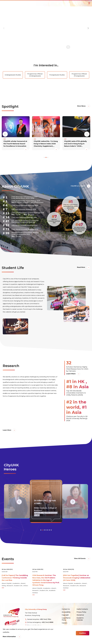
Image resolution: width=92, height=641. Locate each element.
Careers (64, 623)
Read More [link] (81, 275)
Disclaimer (80, 615)
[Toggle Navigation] (89, 3)
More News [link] (81, 113)
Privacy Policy (81, 612)
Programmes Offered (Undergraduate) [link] (34, 82)
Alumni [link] (23, 591)
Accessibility (66, 612)
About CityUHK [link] (7, 591)
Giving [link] (4, 593)
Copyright (65, 615)
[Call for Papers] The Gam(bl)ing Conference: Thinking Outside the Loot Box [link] (15, 585)
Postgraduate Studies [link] (57, 82)
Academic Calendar (80, 619)
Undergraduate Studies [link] (13, 82)
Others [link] (25, 593)
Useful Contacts (82, 609)
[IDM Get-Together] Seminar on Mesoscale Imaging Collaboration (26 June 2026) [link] (76, 585)
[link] (16, 141)
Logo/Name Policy (66, 619)
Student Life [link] (18, 593)
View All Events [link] (80, 566)
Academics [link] (16, 591)
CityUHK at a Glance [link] (78, 193)
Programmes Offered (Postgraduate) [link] (79, 82)
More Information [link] (9, 636)
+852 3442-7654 (45, 619)
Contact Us (66, 609)
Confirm (82, 633)
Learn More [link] (71, 381)
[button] (88, 28)
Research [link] (10, 593)
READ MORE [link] (6, 50)
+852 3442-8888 (47, 622)
